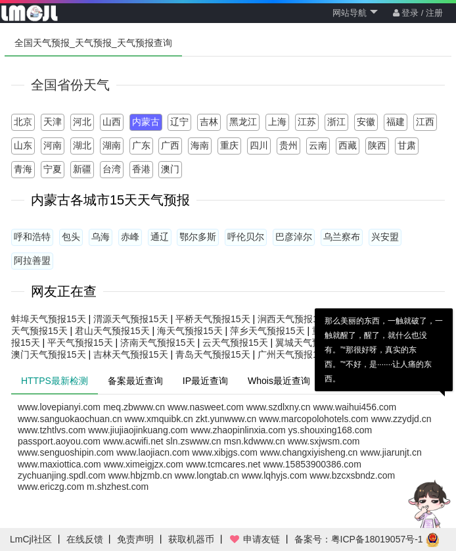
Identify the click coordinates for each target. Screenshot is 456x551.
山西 (112, 121)
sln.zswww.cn (193, 441)
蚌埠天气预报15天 (48, 319)
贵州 (288, 145)
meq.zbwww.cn (134, 407)
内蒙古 (146, 121)
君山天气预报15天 (112, 330)
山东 (23, 145)
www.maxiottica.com (59, 464)
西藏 (347, 145)
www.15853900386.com (312, 464)
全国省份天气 (70, 85)
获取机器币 (191, 539)
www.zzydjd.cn (401, 419)
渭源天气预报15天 (130, 319)
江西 (425, 121)
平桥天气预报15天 (212, 319)
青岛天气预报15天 (212, 354)
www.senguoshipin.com (66, 452)
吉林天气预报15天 (130, 354)
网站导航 (355, 13)
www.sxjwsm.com (324, 441)
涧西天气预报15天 (295, 319)
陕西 (377, 145)
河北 (82, 121)
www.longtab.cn (207, 475)
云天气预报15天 (235, 342)
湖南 (112, 145)
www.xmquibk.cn (159, 419)
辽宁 (179, 121)
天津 (52, 121)
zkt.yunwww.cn (226, 419)
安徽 (366, 121)
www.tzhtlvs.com (51, 430)
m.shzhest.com (117, 486)
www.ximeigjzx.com (143, 464)
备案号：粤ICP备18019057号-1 (358, 539)
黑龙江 (243, 121)
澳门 (170, 169)
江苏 (307, 121)
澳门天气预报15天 (48, 354)
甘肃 (407, 145)
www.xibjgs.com (225, 452)
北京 (23, 121)
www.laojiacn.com (152, 452)
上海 (277, 121)
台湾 (112, 169)
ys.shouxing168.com (330, 430)
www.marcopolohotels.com (314, 419)
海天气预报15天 (190, 330)
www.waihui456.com (354, 407)
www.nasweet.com (206, 407)
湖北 (82, 145)
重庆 (229, 145)
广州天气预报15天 (295, 354)
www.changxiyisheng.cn (309, 452)
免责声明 (135, 539)
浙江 (336, 121)
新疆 (82, 169)
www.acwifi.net (133, 441)
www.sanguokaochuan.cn (70, 419)
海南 (200, 145)
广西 (170, 145)
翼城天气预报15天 (312, 342)
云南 (318, 145)
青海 (23, 169)
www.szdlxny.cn (278, 407)
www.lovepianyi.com (59, 407)
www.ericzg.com (51, 486)
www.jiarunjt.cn (390, 452)
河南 (52, 145)
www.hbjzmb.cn (140, 475)
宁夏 (52, 169)
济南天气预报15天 (157, 342)
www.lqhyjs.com (275, 475)
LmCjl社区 (31, 539)
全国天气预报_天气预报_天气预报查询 (93, 42)
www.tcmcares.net (223, 464)
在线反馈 (84, 539)
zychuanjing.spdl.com (62, 475)
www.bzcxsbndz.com (352, 475)
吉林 (209, 121)
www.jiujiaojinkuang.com (138, 430)
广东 (141, 145)
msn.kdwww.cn (254, 441)
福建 (395, 121)
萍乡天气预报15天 (267, 330)
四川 (259, 145)
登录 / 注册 (418, 13)
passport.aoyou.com (59, 441)
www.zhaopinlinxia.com (238, 430)
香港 (141, 169)
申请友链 (254, 539)
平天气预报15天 (80, 342)
